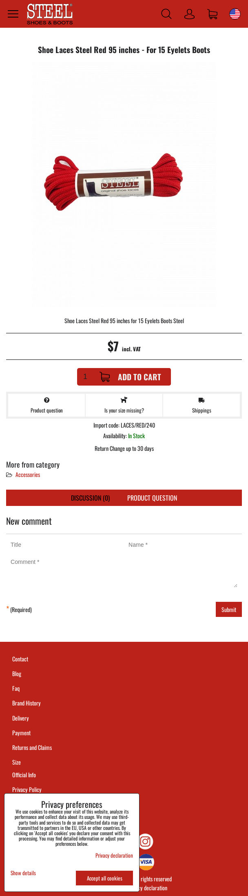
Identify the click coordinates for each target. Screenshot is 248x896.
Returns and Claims (32, 747)
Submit (228, 609)
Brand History (26, 703)
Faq (16, 688)
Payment (21, 732)
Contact (20, 658)
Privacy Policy (27, 789)
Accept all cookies (104, 878)
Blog (16, 673)
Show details (23, 873)
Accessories (28, 474)
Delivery (20, 718)
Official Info (24, 774)
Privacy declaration (147, 887)
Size (17, 762)
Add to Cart (130, 377)
